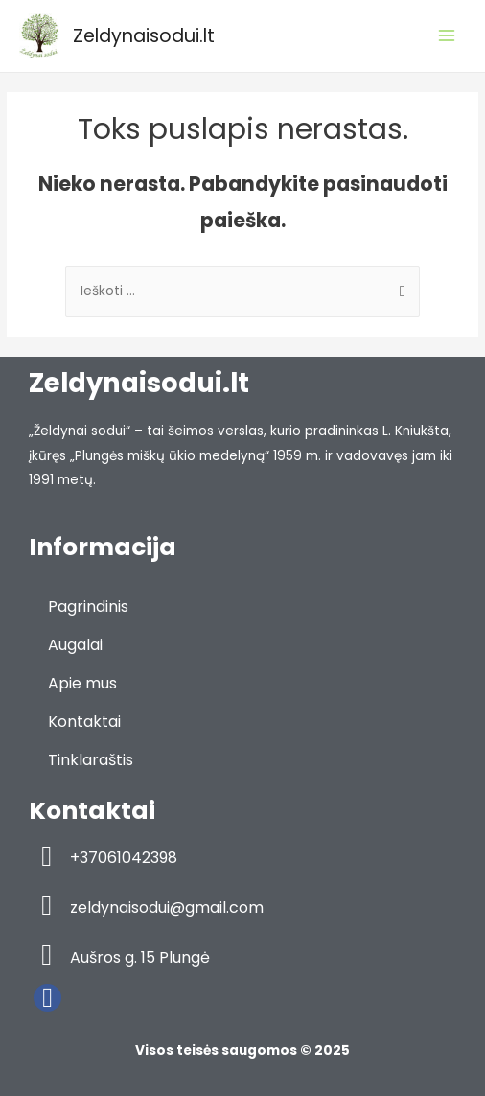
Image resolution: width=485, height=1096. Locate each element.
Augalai (75, 645)
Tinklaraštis (90, 760)
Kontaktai (84, 722)
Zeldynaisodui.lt (144, 36)
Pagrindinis (88, 606)
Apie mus (82, 683)
